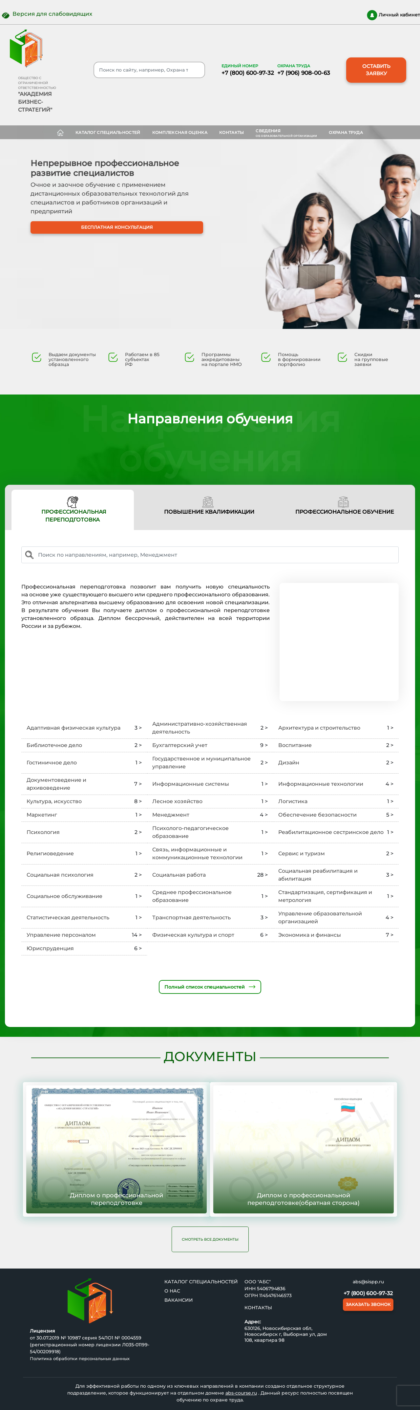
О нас (172, 1291)
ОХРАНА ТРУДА (346, 132)
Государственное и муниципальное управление (201, 763)
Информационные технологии (320, 784)
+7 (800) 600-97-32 (247, 73)
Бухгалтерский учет (179, 745)
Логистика (292, 801)
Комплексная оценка (179, 132)
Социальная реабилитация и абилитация (318, 875)
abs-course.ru (241, 1393)
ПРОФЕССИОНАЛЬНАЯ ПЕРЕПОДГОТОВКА (72, 509)
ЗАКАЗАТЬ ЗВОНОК (368, 1304)
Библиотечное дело (54, 745)
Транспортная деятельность (191, 917)
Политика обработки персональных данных (80, 1358)
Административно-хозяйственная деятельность (199, 728)
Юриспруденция (50, 948)
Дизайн (288, 762)
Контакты (231, 132)
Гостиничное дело (52, 762)
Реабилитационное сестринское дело (331, 832)
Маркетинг (42, 815)
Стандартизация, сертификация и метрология (325, 896)
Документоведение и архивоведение (56, 784)
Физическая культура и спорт (193, 935)
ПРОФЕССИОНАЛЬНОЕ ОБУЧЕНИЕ (343, 505)
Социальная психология (60, 875)
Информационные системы (190, 784)
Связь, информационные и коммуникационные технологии (197, 853)
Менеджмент (170, 815)
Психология (43, 832)
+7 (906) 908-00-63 (303, 73)
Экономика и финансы (309, 935)
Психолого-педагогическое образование (190, 832)
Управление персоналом (61, 935)
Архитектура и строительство (319, 728)
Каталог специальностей (107, 132)
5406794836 (271, 1289)
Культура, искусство (54, 801)
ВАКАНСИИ (178, 1300)
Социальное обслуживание (64, 896)
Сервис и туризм (301, 853)
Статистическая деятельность (68, 917)
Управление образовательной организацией (320, 917)
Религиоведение (50, 853)
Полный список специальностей (210, 987)
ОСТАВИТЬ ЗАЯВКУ (376, 70)
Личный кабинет (393, 15)
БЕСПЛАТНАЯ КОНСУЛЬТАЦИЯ (118, 234)
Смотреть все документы (210, 1239)
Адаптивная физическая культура (73, 728)
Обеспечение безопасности (317, 815)
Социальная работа (179, 875)
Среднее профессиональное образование (192, 896)
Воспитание (295, 745)
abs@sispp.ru (368, 1282)
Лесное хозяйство (177, 801)
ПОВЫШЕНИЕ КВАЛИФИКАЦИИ (208, 505)
